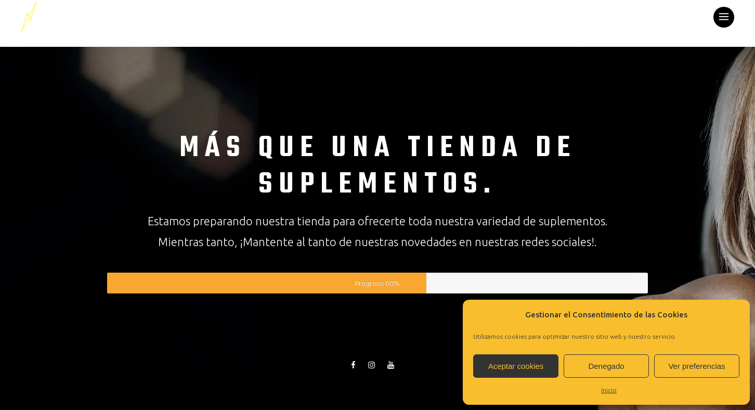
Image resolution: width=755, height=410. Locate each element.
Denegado (606, 366)
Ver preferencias (696, 366)
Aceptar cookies (516, 366)
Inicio (609, 390)
